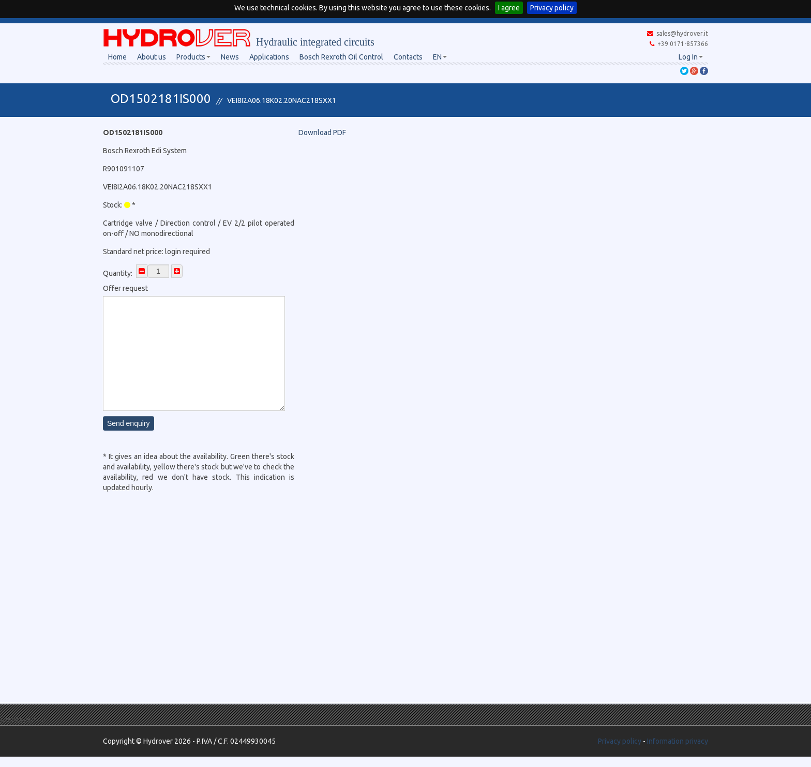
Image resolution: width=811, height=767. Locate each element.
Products (193, 57)
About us (151, 57)
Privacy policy (552, 8)
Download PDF (322, 132)
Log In (691, 57)
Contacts (408, 57)
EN (440, 57)
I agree (509, 8)
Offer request (125, 288)
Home (117, 57)
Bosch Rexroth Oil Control (341, 57)
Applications (269, 57)
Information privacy (677, 741)
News (230, 57)
